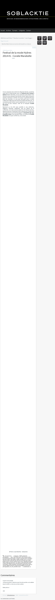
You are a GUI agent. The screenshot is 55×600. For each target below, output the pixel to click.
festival (26, 557)
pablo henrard (25, 564)
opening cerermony (28, 561)
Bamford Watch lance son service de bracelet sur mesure (16, 44)
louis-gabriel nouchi (10, 563)
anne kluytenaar (19, 563)
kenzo (22, 561)
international (5, 558)
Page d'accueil (4, 41)
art (10, 566)
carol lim (11, 561)
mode (29, 557)
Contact (28, 30)
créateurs (18, 558)
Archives (8, 30)
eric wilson (18, 562)
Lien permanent (7, 556)
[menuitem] (3, 30)
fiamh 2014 (15, 557)
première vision (17, 566)
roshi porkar (19, 564)
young (22, 558)
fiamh (20, 557)
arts (12, 566)
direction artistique (21, 560)
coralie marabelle (12, 564)
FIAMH (20, 556)
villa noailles (13, 559)
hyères (10, 558)
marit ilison (25, 563)
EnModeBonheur (11, 595)
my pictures (27, 565)
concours (29, 559)
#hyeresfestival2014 (19, 565)
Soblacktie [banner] (27, 14)
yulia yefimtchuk (24, 562)
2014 (23, 557)
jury (27, 560)
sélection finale (6, 560)
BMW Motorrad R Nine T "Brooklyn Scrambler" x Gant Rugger (16, 38)
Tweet (13, 58)
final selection (13, 560)
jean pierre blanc (6, 559)
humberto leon (16, 561)
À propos (14, 30)
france (25, 559)
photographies (6, 566)
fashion (26, 558)
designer (30, 558)
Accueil (3, 30)
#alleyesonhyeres (11, 565)
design (21, 559)
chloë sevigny (6, 562)
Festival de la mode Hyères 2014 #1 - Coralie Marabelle (17, 54)
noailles (18, 559)
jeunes (14, 558)
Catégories (22, 30)
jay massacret (12, 562)
